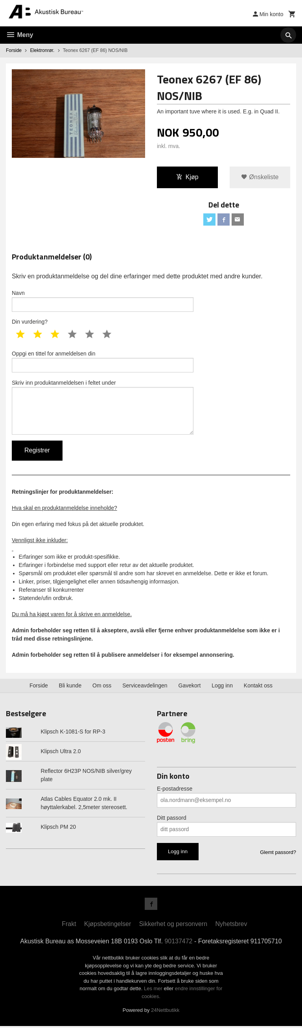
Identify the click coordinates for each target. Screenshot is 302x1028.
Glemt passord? (278, 854)
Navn (102, 301)
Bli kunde (70, 687)
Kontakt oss (258, 687)
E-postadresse (174, 790)
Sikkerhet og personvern (173, 925)
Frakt (69, 925)
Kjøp (187, 177)
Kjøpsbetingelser (107, 925)
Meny (19, 34)
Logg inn (222, 687)
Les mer (154, 990)
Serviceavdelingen (144, 687)
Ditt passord (171, 819)
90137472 (179, 943)
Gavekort (190, 687)
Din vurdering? (30, 322)
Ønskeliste (259, 177)
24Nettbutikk (165, 1012)
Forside (14, 50)
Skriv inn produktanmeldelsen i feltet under (102, 408)
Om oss (101, 687)
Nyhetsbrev (231, 925)
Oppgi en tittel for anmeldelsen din (102, 362)
